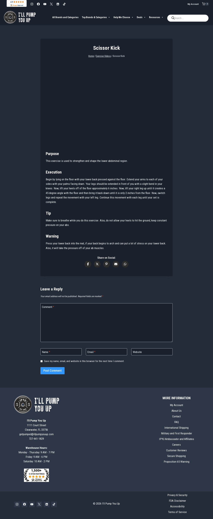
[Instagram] (32, 4)
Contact (176, 416)
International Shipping (176, 427)
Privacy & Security (177, 495)
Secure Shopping (176, 456)
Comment (48, 307)
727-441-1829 (36, 438)
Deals (141, 17)
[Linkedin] (58, 4)
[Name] (61, 351)
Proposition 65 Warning (176, 461)
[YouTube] (45, 4)
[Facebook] (38, 4)
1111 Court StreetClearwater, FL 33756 (36, 425)
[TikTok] (64, 4)
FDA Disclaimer (177, 500)
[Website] (152, 351)
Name (46, 352)
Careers (176, 444)
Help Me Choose (123, 17)
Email (91, 352)
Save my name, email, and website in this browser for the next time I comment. (84, 361)
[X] (51, 4)
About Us (177, 410)
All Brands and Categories (65, 17)
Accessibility (177, 506)
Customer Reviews (176, 450)
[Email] (106, 351)
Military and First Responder (176, 433)
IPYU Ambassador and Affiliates (176, 439)
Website (137, 352)
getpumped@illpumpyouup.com (36, 434)
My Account (193, 4)
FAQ (176, 422)
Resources (156, 17)
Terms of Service (177, 512)
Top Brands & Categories (96, 17)
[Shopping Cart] (205, 4)
